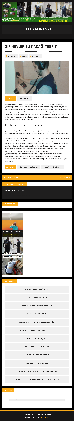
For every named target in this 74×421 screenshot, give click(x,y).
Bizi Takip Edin (10, 203)
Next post (64, 177)
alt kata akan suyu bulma (37, 314)
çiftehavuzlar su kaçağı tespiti (37, 289)
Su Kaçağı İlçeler (24, 98)
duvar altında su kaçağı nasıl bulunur (37, 306)
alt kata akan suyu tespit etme (37, 355)
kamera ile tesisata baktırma (37, 363)
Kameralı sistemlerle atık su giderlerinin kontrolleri (37, 371)
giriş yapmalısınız (26, 195)
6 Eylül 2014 (12, 56)
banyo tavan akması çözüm (37, 339)
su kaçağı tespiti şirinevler (52, 167)
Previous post (11, 177)
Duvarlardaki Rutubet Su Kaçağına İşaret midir (37, 322)
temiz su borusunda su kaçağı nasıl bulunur (37, 330)
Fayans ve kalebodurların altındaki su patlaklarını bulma (37, 380)
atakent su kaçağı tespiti (37, 298)
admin (24, 56)
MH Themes (45, 417)
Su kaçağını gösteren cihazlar (37, 347)
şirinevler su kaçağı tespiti (28, 167)
